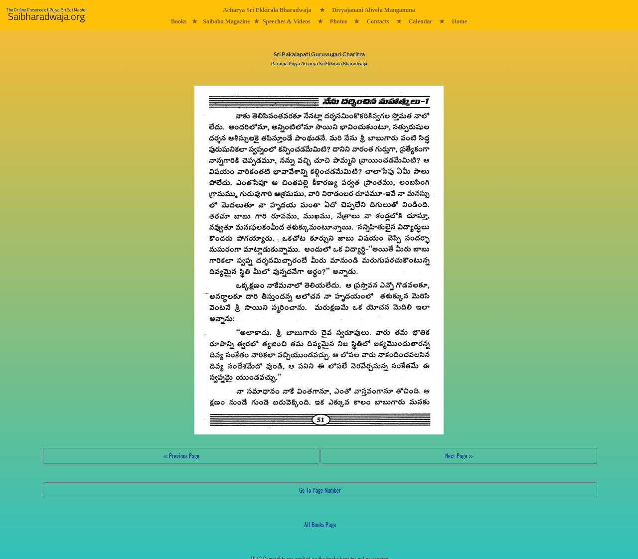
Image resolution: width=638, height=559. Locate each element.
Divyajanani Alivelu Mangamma (373, 9)
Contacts (377, 21)
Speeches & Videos (287, 21)
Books (178, 21)
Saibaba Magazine (226, 21)
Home (459, 21)
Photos (338, 21)
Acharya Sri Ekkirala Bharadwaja (267, 9)
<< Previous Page (181, 455)
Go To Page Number (320, 490)
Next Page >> (459, 455)
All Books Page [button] (320, 524)
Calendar (421, 21)
